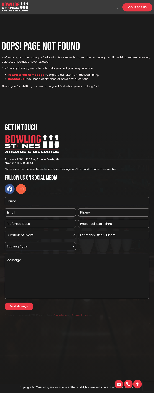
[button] (117, 7)
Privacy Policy (60, 315)
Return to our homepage (26, 75)
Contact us (16, 79)
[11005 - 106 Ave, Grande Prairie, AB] (77, 353)
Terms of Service (79, 315)
